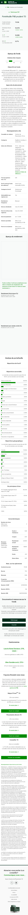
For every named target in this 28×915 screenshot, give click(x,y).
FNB (8, 6)
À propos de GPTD (14, 896)
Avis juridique (14, 889)
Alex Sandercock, (14, 661)
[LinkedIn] (16, 882)
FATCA (14, 891)
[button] (14, 710)
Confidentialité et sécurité (14, 887)
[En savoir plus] (14, 704)
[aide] (4, 34)
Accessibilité (14, 894)
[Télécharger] (14, 619)
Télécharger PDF (14, 11)
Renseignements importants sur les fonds (11, 763)
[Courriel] (14, 624)
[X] (12, 882)
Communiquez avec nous (14, 874)
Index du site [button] (14, 898)
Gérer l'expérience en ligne (14, 900)
